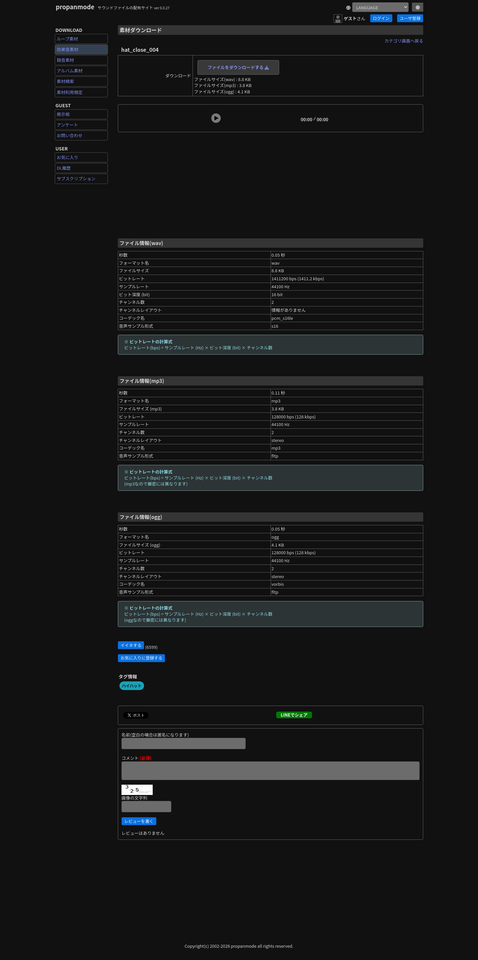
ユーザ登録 (410, 18)
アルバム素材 (70, 70)
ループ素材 (67, 39)
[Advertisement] (270, 184)
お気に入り (67, 157)
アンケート (67, 125)
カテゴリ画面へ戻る (403, 41)
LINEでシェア (293, 715)
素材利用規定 (70, 92)
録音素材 (65, 60)
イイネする (130, 645)
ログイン (381, 18)
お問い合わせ (70, 135)
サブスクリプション (76, 178)
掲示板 (63, 114)
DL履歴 (64, 168)
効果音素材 (67, 49)
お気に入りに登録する (141, 658)
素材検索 (65, 81)
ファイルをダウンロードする (238, 67)
